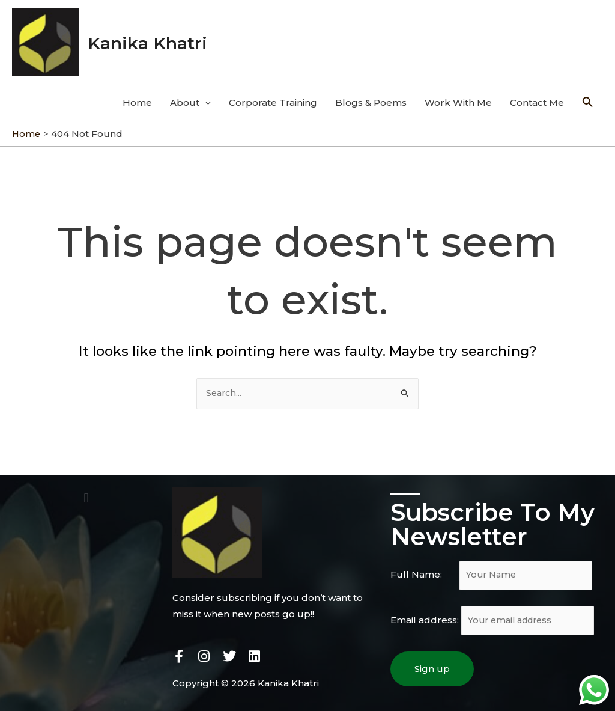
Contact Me (537, 96)
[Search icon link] (588, 96)
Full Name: (494, 570)
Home (137, 96)
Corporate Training (273, 96)
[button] (86, 492)
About (190, 96)
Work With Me (458, 96)
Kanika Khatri (155, 39)
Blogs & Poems (371, 96)
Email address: (495, 617)
